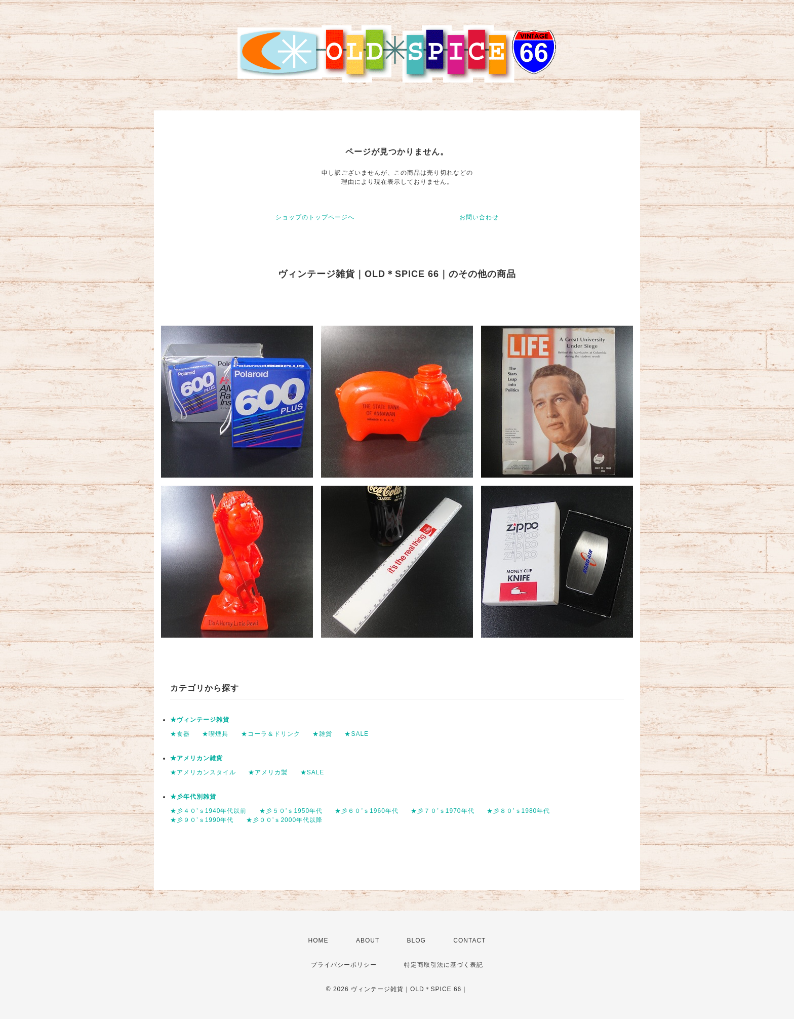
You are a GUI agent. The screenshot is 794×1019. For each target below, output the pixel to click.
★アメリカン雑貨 (196, 758)
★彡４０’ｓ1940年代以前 (208, 810)
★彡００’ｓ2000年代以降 (284, 820)
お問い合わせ (479, 217)
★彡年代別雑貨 (193, 796)
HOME (318, 940)
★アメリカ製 (268, 772)
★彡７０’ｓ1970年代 (442, 810)
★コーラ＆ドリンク (270, 733)
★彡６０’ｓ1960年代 (366, 810)
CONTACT (469, 940)
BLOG (416, 940)
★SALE (356, 733)
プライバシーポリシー (344, 964)
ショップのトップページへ (314, 217)
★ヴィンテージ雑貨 (199, 719)
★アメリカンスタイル (203, 772)
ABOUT (367, 940)
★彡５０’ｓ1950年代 (291, 810)
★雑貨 (322, 733)
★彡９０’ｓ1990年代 (201, 820)
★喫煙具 (215, 733)
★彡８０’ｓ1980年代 (518, 810)
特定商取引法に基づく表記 (443, 964)
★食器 (180, 733)
